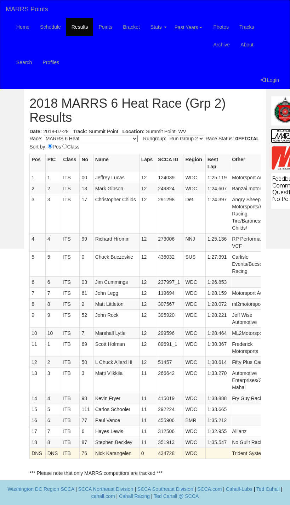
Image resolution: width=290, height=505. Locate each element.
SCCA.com (209, 489)
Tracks (246, 27)
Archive (221, 44)
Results (80, 27)
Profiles (50, 62)
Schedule (50, 27)
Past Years (189, 27)
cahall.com (103, 496)
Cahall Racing (134, 496)
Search (24, 62)
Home (22, 27)
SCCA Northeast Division (105, 489)
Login (270, 80)
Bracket (131, 27)
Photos (221, 27)
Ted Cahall (268, 489)
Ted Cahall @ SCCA (176, 496)
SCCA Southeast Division (165, 489)
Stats (158, 27)
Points (105, 27)
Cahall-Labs (239, 489)
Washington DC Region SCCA (41, 489)
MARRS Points (27, 9)
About (247, 44)
